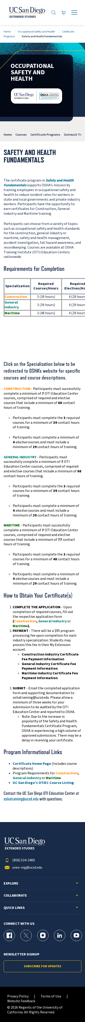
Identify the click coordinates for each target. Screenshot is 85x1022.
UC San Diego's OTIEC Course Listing (43, 782)
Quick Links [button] (14, 907)
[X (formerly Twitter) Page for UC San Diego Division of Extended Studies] (26, 935)
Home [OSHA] (8, 134)
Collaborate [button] (15, 895)
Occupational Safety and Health (36, 32)
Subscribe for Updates (42, 966)
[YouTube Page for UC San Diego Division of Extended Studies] (76, 935)
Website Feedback (21, 1001)
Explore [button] (11, 883)
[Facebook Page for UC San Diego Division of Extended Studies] (9, 935)
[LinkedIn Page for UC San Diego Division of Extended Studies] (59, 935)
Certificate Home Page (32, 763)
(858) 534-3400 (19, 860)
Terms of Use (51, 996)
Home (7, 32)
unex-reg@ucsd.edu (23, 867)
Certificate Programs (45, 134)
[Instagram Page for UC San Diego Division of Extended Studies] (43, 935)
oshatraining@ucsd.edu (21, 798)
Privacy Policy (18, 996)
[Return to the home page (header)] (26, 12)
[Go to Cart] (63, 12)
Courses (21, 134)
